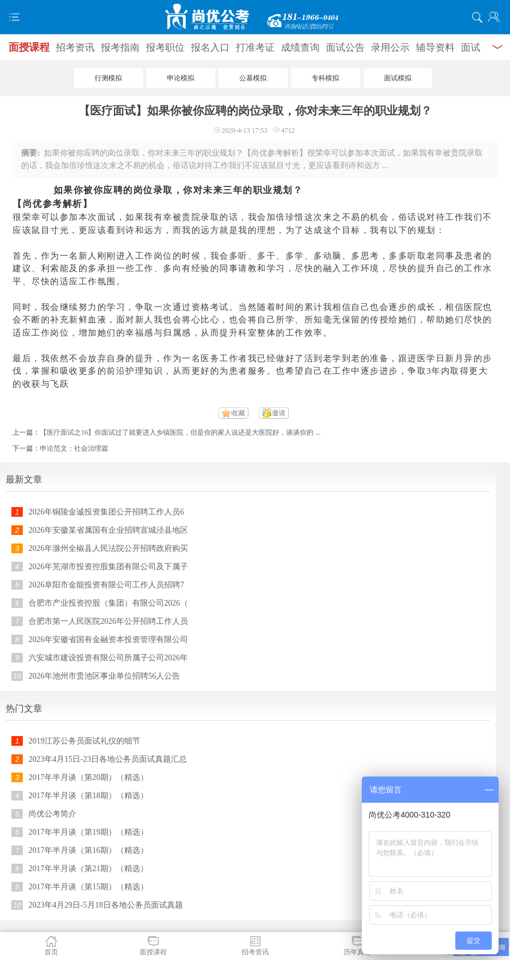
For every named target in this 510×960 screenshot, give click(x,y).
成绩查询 (300, 47)
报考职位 (165, 47)
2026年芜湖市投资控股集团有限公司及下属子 (108, 566)
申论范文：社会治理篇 (74, 448)
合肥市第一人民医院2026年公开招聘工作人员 (108, 621)
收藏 (238, 413)
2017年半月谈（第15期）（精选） (88, 887)
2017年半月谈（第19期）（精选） (88, 832)
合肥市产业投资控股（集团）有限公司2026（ (108, 603)
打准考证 (255, 47)
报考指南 (120, 47)
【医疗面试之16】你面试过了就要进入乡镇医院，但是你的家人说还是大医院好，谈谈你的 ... (180, 432)
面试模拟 (397, 78)
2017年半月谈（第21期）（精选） (88, 868)
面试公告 (345, 47)
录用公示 (390, 47)
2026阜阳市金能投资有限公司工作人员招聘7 (106, 585)
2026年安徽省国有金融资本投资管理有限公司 (108, 639)
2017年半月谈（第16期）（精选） (88, 850)
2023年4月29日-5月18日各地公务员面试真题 (105, 905)
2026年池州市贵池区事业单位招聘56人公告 (104, 676)
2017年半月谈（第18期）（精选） (88, 795)
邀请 (278, 413)
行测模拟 (108, 78)
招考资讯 (75, 47)
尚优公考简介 (52, 814)
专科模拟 (325, 78)
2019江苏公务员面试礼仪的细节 (84, 741)
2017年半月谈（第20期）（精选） (88, 777)
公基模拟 (253, 78)
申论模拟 (180, 78)
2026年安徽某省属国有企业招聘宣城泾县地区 (108, 530)
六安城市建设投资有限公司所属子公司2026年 (108, 657)
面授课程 (29, 47)
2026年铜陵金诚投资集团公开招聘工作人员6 (106, 512)
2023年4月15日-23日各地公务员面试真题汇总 (107, 759)
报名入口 (210, 47)
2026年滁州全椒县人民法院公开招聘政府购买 (108, 548)
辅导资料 (435, 47)
